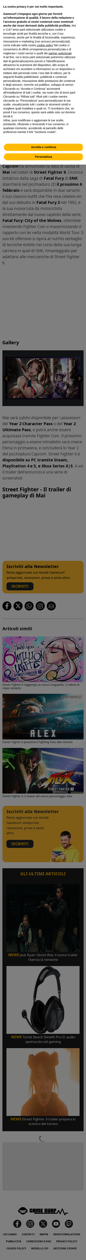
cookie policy (45, 45)
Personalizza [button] (43, 156)
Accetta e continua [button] (43, 147)
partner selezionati (60, 53)
